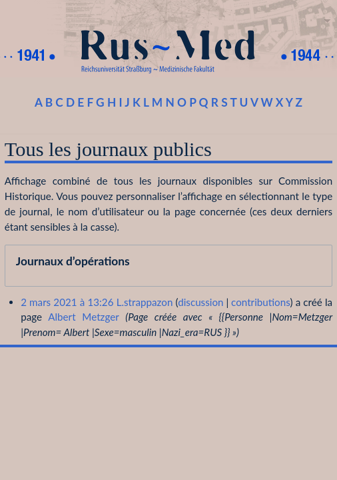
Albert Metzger (83, 317)
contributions (260, 302)
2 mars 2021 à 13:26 (67, 302)
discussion (200, 302)
